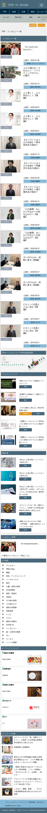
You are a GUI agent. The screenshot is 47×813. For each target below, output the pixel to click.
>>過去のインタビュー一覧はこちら (16, 556)
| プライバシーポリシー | (12, 802)
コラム (8, 618)
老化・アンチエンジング (15, 576)
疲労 (8, 583)
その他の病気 (11, 600)
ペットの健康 (11, 642)
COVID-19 (10, 625)
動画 (33, 12)
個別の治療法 (11, 621)
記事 (23, 12)
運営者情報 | (32, 802)
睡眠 (30, 17)
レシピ (8, 614)
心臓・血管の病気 (13, 586)
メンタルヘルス (12, 579)
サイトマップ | (24, 802)
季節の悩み (18, 17)
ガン (8, 635)
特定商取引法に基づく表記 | (13, 805)
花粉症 (8, 597)
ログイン (41, 25)
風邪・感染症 (11, 593)
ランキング (42, 12)
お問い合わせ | (40, 802)
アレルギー (6, 17)
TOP (4, 12)
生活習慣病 (10, 590)
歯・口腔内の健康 (13, 632)
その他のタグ (11, 604)
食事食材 (9, 611)
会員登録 (33, 25)
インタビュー (11, 628)
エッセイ (9, 639)
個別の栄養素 (11, 607)
